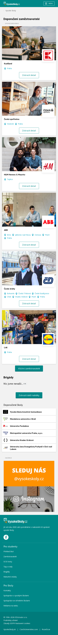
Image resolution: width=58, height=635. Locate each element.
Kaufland (8, 63)
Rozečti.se (46, 629)
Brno (9, 235)
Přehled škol (9, 551)
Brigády (7, 571)
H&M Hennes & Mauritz (14, 174)
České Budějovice (42, 293)
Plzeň (47, 235)
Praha (9, 68)
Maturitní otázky (10, 577)
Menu (49, 3)
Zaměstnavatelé (10, 556)
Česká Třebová (24, 293)
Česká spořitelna (11, 119)
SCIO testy (8, 561)
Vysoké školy (11, 10)
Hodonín (10, 124)
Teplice (10, 179)
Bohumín (10, 293)
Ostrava (38, 235)
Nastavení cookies (22, 623)
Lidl (5, 347)
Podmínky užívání (11, 620)
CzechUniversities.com (29, 629)
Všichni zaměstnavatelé (29, 368)
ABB (6, 230)
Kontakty (7, 590)
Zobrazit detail (29, 75)
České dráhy (9, 288)
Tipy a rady (8, 566)
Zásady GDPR (9, 623)
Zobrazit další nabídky (29, 395)
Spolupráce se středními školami (17, 600)
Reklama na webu (11, 605)
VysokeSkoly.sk (10, 629)
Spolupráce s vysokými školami (16, 595)
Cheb (9, 297)
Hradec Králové (21, 297)
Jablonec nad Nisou (23, 235)
